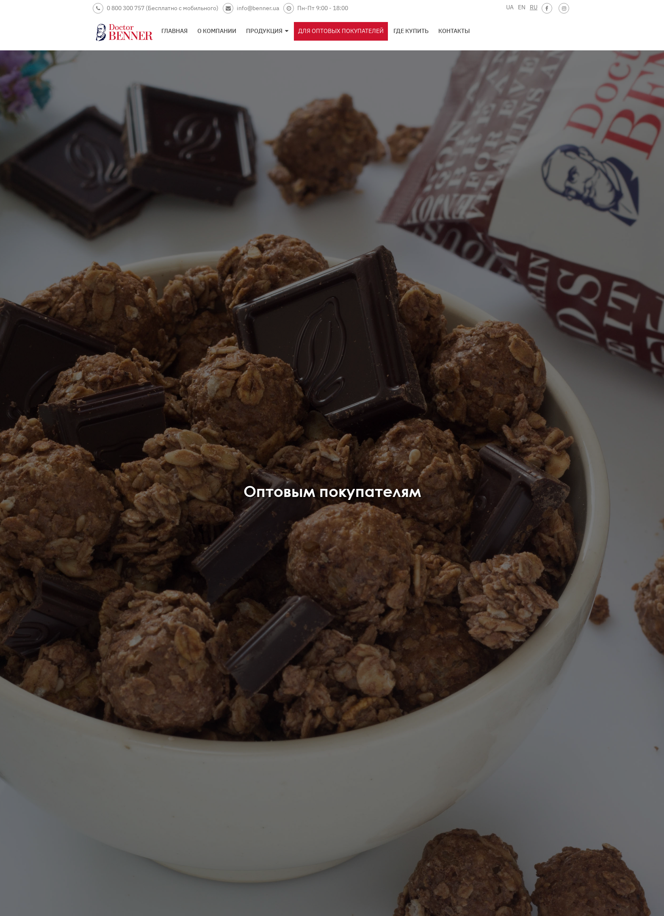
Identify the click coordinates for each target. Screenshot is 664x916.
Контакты (454, 31)
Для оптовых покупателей (341, 31)
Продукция (267, 31)
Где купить (411, 31)
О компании (216, 31)
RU (533, 7)
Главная (174, 31)
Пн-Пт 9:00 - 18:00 (315, 8)
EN (522, 7)
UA (510, 7)
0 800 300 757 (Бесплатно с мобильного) (156, 8)
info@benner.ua (251, 8)
